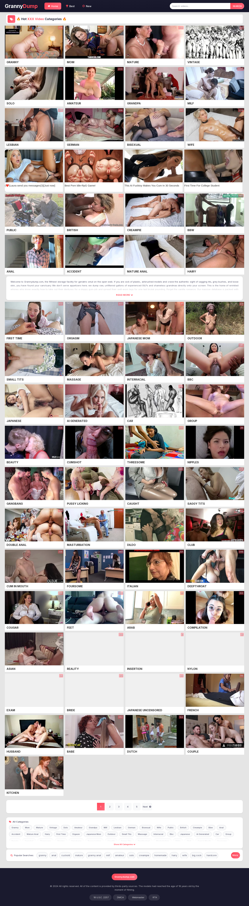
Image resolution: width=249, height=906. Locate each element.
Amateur (78, 827)
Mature (39, 827)
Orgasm (76, 834)
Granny (21, 6)
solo (131, 855)
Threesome (45, 841)
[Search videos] (200, 6)
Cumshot (29, 841)
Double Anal (144, 841)
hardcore (212, 855)
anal (54, 855)
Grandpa (93, 827)
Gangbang (76, 841)
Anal (221, 827)
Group (228, 834)
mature (79, 855)
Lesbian (117, 827)
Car (217, 834)
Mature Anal (32, 834)
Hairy (47, 834)
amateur (119, 855)
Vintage (53, 827)
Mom (27, 827)
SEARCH (237, 6)
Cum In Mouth (204, 841)
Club (189, 841)
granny (42, 855)
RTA (155, 897)
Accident (16, 834)
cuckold (65, 855)
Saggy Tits (126, 841)
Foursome (222, 841)
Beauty (15, 841)
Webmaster (138, 897)
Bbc (172, 834)
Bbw (211, 827)
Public (171, 827)
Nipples (61, 841)
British (183, 827)
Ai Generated (202, 834)
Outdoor (111, 834)
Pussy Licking (94, 841)
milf (108, 855)
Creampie (197, 827)
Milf (105, 827)
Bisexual (146, 827)
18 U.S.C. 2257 (101, 897)
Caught (111, 841)
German (131, 827)
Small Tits (126, 834)
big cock (196, 855)
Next (147, 807)
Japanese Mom (93, 834)
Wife (159, 827)
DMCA (120, 897)
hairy (174, 855)
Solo (65, 827)
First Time (61, 834)
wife (184, 855)
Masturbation (162, 841)
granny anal (94, 855)
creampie (144, 855)
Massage (142, 834)
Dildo (178, 841)
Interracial (158, 834)
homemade (160, 855)
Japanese (185, 834)
